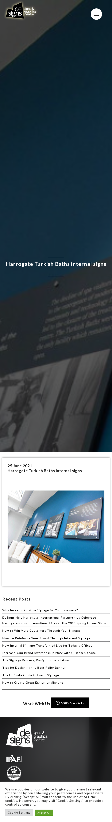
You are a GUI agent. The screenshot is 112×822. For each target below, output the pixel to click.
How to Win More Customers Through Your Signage (41, 630)
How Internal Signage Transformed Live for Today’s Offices (47, 645)
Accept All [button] (44, 812)
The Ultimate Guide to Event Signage (30, 675)
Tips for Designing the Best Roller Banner (34, 667)
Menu (96, 14)
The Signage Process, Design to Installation (35, 660)
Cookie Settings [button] (19, 812)
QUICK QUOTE (69, 702)
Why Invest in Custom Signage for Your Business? (40, 610)
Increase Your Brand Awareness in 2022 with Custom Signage (49, 653)
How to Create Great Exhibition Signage (32, 682)
